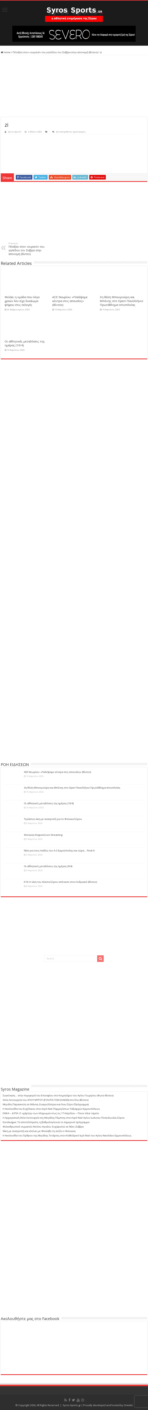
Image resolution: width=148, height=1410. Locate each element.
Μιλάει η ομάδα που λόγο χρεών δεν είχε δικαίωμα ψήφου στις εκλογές (22, 301)
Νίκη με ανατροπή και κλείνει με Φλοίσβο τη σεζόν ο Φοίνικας (39, 1131)
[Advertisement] (74, 86)
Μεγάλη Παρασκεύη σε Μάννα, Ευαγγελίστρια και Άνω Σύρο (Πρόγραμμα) (46, 1104)
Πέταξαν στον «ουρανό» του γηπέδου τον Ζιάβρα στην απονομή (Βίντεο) (55, 52)
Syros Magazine (15, 1089)
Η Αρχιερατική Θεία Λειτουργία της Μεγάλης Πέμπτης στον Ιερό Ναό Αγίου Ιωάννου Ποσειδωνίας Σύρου (64, 1117)
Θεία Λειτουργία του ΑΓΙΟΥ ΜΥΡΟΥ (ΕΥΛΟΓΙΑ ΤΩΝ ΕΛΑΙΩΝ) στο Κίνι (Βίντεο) (45, 1100)
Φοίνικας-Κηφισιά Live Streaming (43, 835)
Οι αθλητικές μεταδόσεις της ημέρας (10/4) (49, 803)
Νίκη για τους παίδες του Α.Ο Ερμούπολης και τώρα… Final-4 (59, 850)
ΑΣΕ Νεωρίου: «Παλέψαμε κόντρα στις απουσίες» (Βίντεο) (69, 301)
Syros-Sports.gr (72, 1405)
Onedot (128, 1405)
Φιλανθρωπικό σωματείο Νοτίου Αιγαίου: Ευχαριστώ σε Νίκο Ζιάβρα (43, 1126)
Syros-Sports (14, 131)
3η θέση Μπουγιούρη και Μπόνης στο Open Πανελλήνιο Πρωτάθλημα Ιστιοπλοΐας (121, 301)
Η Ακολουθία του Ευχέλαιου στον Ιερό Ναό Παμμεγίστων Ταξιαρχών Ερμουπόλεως (51, 1109)
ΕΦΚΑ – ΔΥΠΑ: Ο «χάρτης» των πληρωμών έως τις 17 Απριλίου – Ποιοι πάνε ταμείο (51, 1113)
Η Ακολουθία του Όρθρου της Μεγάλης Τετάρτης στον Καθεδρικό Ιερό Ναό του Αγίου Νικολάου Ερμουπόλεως (67, 1135)
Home (6, 52)
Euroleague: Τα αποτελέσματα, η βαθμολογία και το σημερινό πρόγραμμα (46, 1122)
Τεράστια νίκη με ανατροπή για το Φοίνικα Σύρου (53, 819)
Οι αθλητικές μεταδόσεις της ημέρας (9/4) (48, 866)
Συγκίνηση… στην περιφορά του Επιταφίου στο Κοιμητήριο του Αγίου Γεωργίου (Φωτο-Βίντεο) (58, 1095)
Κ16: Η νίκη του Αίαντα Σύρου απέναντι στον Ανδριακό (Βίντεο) (60, 882)
